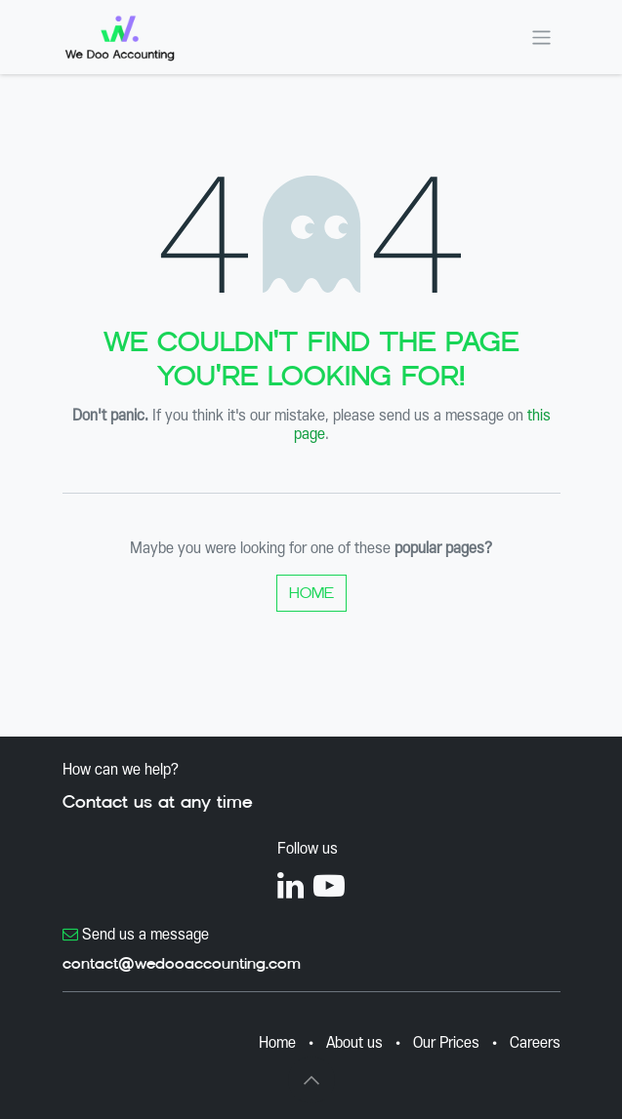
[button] (311, 1080)
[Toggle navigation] (541, 37)
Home (311, 592)
